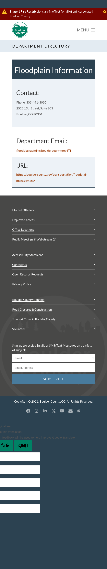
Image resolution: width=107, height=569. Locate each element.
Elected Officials (23, 210)
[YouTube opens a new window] (62, 411)
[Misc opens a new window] (70, 411)
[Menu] (86, 30)
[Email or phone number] (53, 367)
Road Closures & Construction (32, 309)
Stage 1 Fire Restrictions (27, 11)
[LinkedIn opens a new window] (45, 411)
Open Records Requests (27, 274)
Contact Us (19, 264)
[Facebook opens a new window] (28, 411)
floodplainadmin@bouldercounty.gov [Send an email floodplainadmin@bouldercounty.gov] (41, 150)
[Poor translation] (23, 445)
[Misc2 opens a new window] (79, 411)
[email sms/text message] (53, 358)
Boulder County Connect (28, 299)
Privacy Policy (21, 284)
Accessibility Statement (27, 255)
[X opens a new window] (53, 411)
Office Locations (23, 229)
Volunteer (18, 329)
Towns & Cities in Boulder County (34, 319)
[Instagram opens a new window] (37, 411)
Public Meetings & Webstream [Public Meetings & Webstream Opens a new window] (32, 239)
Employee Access (23, 220)
